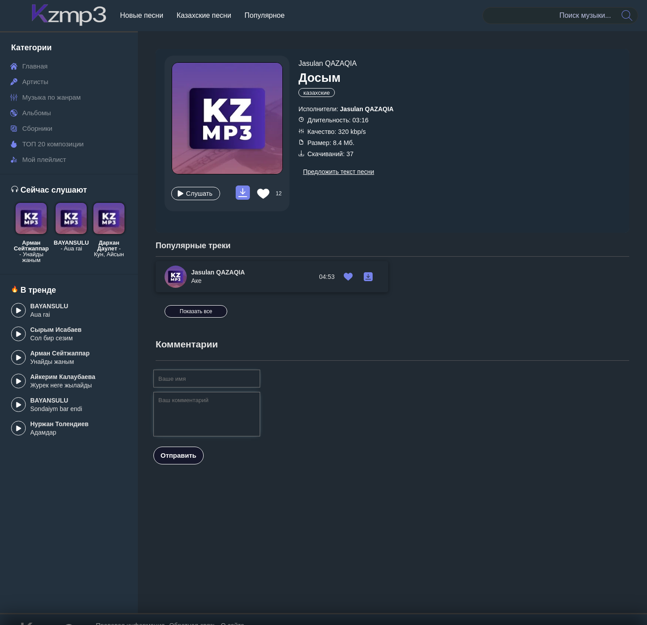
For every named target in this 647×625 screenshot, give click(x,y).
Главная (29, 66)
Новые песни (141, 15)
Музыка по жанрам (45, 97)
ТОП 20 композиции (47, 144)
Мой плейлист (38, 159)
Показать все (598, 248)
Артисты (29, 81)
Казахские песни (204, 15)
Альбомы (30, 113)
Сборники (31, 128)
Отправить (179, 439)
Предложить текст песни (338, 171)
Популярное (265, 15)
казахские (316, 92)
